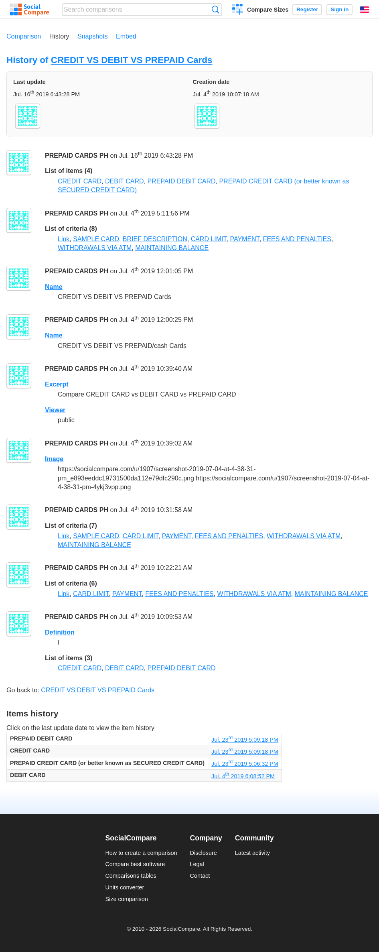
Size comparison (126, 899)
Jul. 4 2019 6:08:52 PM (243, 776)
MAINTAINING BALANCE (172, 247)
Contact (200, 876)
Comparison (23, 36)
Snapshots (92, 36)
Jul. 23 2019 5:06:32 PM (244, 764)
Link (63, 239)
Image (54, 459)
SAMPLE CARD (96, 239)
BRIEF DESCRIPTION (155, 239)
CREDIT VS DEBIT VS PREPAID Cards (132, 60)
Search (215, 9)
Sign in (339, 9)
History (59, 36)
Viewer (55, 410)
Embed (126, 36)
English (364, 9)
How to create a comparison (141, 853)
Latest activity (252, 853)
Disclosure (203, 853)
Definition (60, 632)
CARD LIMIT (209, 239)
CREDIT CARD (79, 181)
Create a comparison (237, 10)
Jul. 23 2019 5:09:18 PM (244, 739)
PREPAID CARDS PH (76, 155)
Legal (197, 864)
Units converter (124, 887)
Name (54, 286)
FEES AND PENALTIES (297, 239)
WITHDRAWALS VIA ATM (95, 247)
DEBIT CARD (124, 181)
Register (307, 9)
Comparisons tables (130, 876)
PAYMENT (244, 239)
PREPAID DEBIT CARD (181, 181)
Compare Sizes (267, 9)
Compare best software (135, 864)
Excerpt (57, 384)
